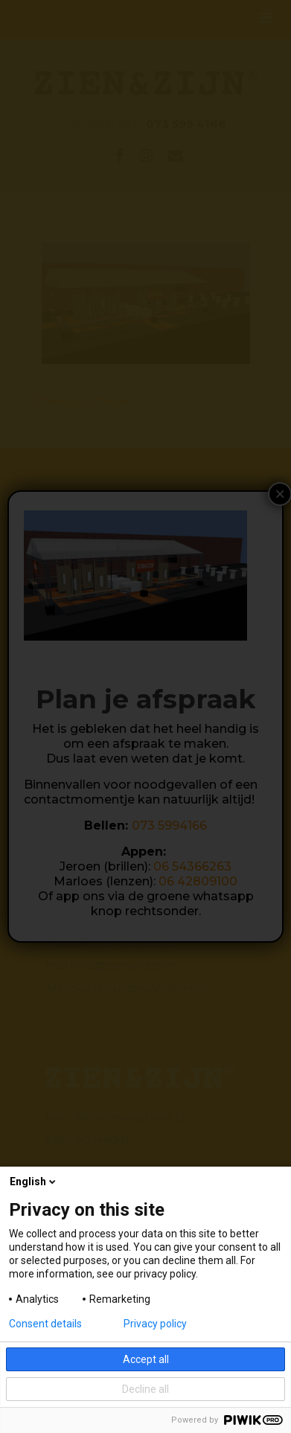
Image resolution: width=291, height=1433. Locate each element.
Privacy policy (155, 1324)
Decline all (145, 1389)
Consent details (45, 1324)
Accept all (146, 1359)
